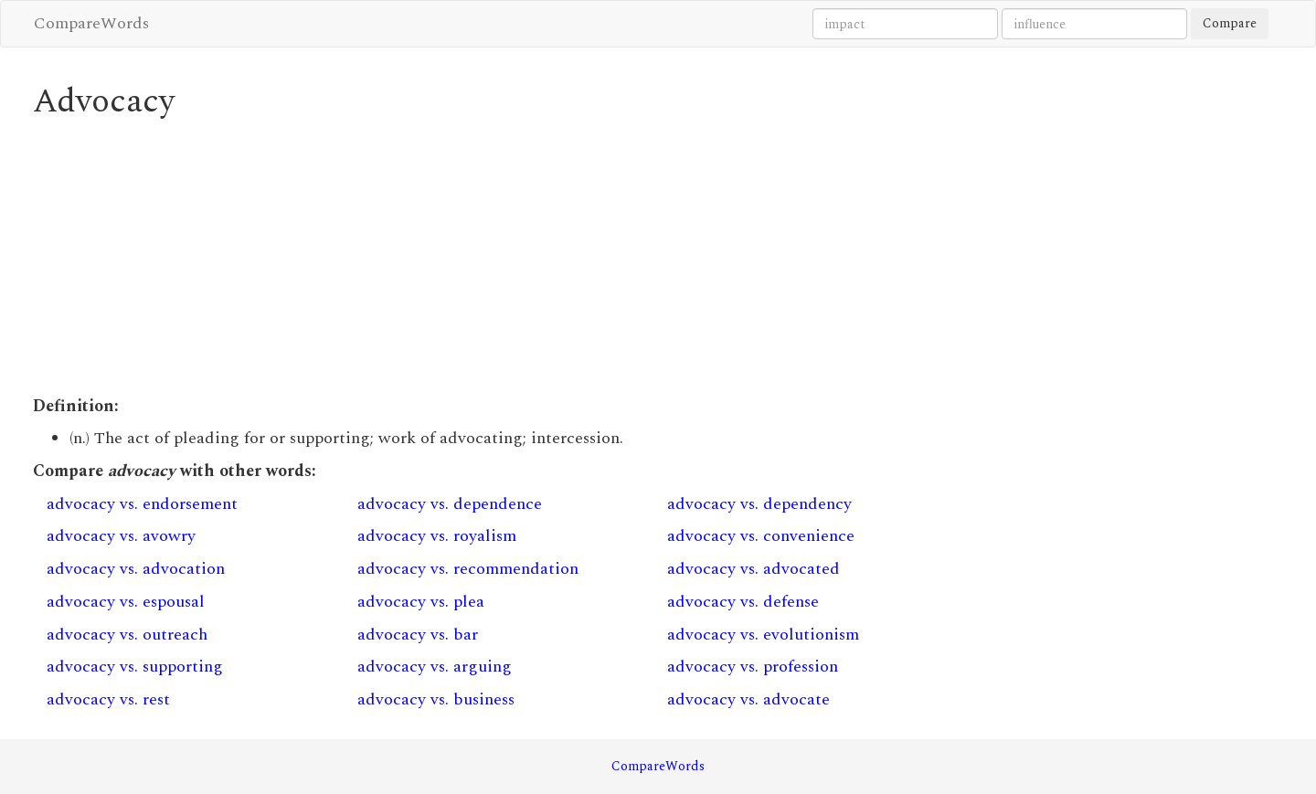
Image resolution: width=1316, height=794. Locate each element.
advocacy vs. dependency (759, 504)
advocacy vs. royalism (436, 536)
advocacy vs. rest (108, 699)
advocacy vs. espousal (126, 601)
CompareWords (91, 23)
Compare (1230, 23)
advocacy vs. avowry (121, 536)
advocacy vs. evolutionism (763, 634)
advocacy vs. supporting (135, 666)
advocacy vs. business (436, 699)
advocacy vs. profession (752, 666)
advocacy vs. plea (420, 601)
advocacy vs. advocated (753, 568)
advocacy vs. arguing (434, 666)
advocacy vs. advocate (748, 699)
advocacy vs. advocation (136, 568)
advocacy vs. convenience (760, 536)
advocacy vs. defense (743, 601)
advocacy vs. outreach (127, 634)
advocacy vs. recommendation (467, 568)
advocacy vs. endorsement (142, 504)
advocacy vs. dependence (449, 504)
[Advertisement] (498, 258)
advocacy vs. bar (417, 634)
